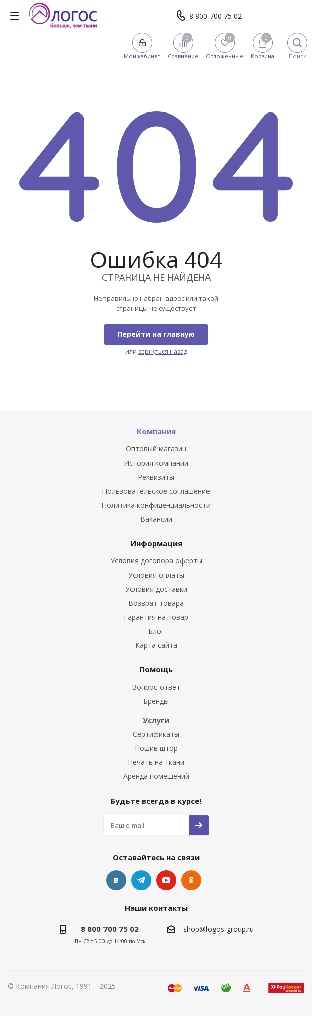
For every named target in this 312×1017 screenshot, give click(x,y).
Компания (156, 431)
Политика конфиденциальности (156, 505)
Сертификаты (156, 734)
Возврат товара (156, 603)
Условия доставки (156, 589)
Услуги (156, 720)
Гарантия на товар (156, 617)
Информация (156, 543)
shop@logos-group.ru (218, 929)
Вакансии (156, 519)
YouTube (166, 880)
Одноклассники (191, 880)
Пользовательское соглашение (156, 491)
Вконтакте (116, 880)
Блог (156, 631)
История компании (156, 463)
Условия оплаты (156, 575)
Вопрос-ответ (156, 687)
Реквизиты (156, 477)
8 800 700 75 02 (215, 16)
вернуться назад (162, 351)
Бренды (156, 701)
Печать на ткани (156, 762)
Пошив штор (156, 748)
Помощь (156, 669)
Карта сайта (156, 645)
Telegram (141, 880)
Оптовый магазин (156, 449)
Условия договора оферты (156, 561)
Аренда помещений (156, 776)
